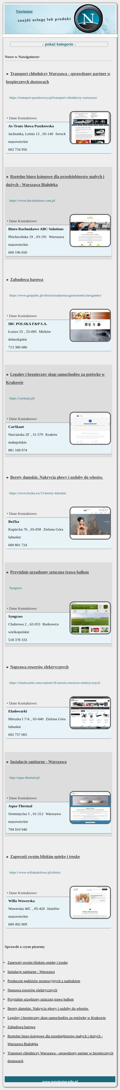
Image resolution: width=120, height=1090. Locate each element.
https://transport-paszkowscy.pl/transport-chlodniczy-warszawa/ (53, 98)
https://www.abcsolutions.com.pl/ (32, 200)
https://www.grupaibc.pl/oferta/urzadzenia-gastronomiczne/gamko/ (55, 295)
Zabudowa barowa (26, 279)
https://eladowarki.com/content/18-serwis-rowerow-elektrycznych (54, 683)
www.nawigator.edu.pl (60, 1081)
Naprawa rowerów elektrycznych (39, 667)
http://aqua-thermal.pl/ (24, 777)
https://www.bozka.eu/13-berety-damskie (37, 493)
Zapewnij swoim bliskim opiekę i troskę (45, 856)
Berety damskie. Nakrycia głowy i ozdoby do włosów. (56, 477)
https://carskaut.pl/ (22, 398)
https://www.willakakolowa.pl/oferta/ (35, 872)
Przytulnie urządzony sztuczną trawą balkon (49, 572)
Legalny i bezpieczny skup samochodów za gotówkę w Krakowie (57, 1018)
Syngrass (15, 588)
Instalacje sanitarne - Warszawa (38, 761)
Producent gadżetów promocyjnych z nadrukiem (44, 981)
